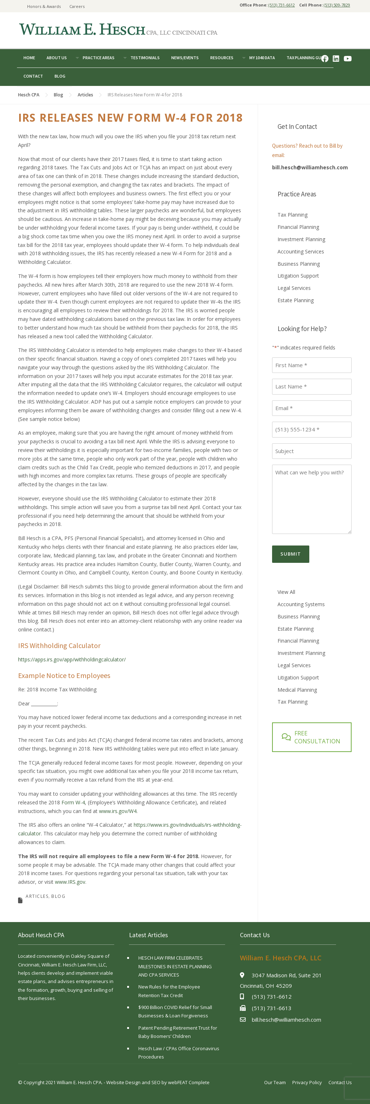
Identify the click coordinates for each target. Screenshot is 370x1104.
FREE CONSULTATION (311, 737)
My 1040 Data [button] (262, 57)
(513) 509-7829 (337, 5)
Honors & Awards (44, 6)
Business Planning (299, 263)
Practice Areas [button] (99, 57)
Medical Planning (297, 689)
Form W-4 (73, 802)
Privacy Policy (307, 1082)
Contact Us (340, 1082)
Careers (77, 6)
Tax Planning (292, 214)
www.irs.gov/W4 (118, 811)
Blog (58, 95)
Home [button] (29, 57)
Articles (85, 95)
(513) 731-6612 (281, 5)
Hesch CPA (28, 95)
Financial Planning (298, 226)
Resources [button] (221, 57)
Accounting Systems (301, 604)
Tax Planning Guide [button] (307, 57)
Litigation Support (298, 275)
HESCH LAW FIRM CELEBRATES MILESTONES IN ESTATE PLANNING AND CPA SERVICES (175, 966)
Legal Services (294, 287)
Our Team (275, 1082)
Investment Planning (301, 239)
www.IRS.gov (70, 881)
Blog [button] (60, 76)
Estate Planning (296, 300)
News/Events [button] (185, 57)
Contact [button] (33, 76)
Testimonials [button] (145, 57)
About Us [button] (57, 57)
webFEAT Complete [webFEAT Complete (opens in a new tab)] (189, 1082)
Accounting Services (301, 251)
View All (286, 591)
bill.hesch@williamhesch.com (310, 167)
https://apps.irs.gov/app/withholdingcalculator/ (72, 659)
